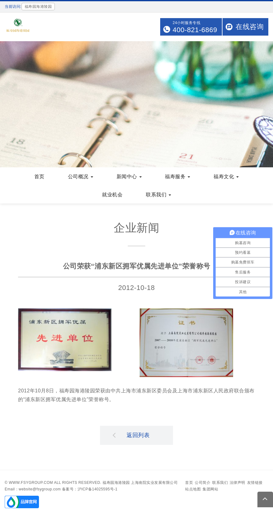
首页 (189, 483)
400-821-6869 (195, 30)
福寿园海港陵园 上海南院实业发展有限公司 (140, 483)
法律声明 (237, 483)
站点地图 (193, 490)
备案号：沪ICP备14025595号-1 (89, 490)
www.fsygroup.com (31, 483)
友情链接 (255, 483)
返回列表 (131, 435)
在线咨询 (250, 27)
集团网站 (210, 490)
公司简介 (202, 483)
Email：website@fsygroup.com (33, 490)
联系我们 (220, 483)
